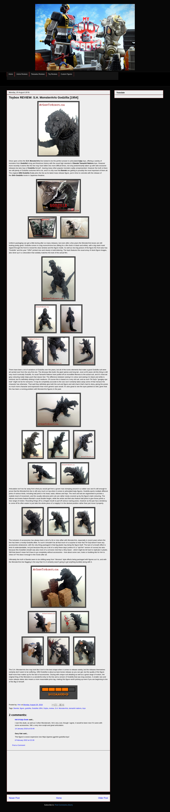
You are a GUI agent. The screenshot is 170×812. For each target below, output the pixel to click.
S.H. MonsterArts (61, 708)
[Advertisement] (58, 771)
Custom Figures (66, 74)
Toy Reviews (52, 74)
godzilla (28, 708)
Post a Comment (18, 745)
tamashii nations (75, 708)
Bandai (16, 708)
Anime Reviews (21, 74)
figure (22, 708)
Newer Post (14, 798)
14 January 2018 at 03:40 (24, 729)
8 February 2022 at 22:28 (24, 740)
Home (11, 74)
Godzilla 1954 (37, 708)
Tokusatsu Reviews (38, 74)
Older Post (103, 798)
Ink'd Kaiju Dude (21, 720)
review (51, 708)
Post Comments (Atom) (64, 805)
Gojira (45, 708)
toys (84, 708)
